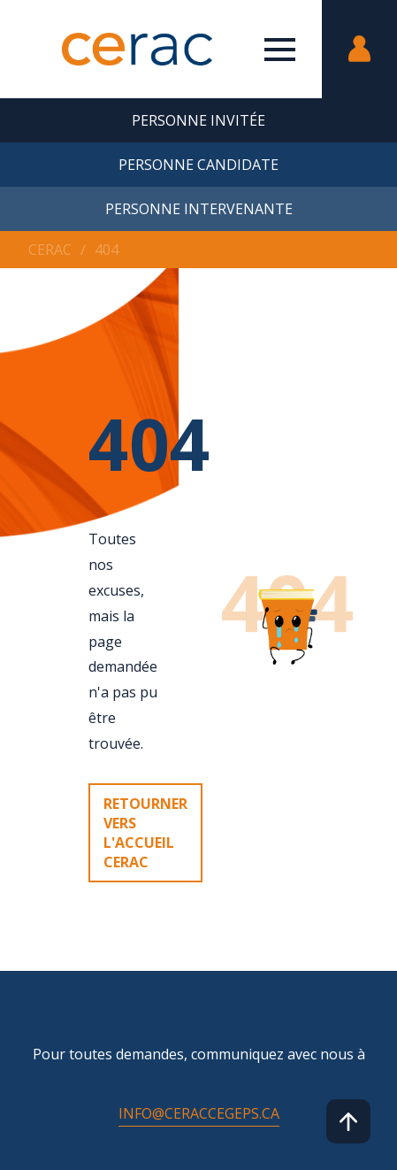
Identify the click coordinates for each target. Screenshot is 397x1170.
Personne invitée (198, 120)
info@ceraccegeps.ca (198, 1113)
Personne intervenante (199, 209)
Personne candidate (198, 164)
